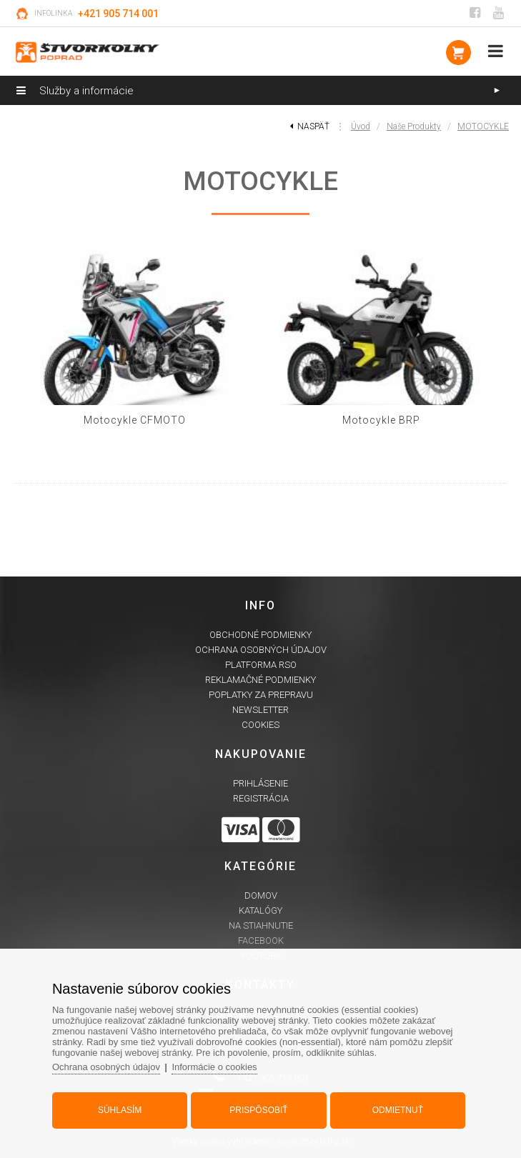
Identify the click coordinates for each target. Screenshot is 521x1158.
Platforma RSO (261, 664)
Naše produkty (414, 126)
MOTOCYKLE (483, 126)
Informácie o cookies (214, 1067)
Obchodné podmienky (260, 634)
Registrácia (261, 798)
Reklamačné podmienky (260, 679)
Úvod (360, 126)
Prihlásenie (260, 783)
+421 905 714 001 (118, 13)
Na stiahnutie (261, 925)
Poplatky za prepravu (261, 694)
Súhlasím (120, 1110)
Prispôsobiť (258, 1110)
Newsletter (260, 709)
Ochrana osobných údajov (261, 649)
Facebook (261, 940)
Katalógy (260, 910)
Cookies (260, 724)
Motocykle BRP (381, 420)
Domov (260, 895)
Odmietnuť (397, 1110)
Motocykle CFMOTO (135, 420)
